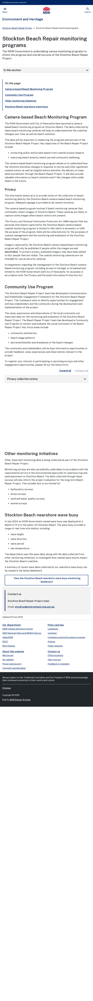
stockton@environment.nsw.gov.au (34, 606)
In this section (46, 70)
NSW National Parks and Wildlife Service (21, 633)
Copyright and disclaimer (14, 668)
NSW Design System (20, 700)
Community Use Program (19, 95)
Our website (8, 659)
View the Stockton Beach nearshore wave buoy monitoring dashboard (47, 580)
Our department (11, 625)
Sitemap (6, 688)
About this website (13, 651)
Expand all (65, 370)
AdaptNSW (7, 637)
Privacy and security (11, 664)
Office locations (55, 655)
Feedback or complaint (58, 664)
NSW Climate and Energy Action (17, 629)
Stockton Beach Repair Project (17, 28)
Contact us (54, 651)
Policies (51, 641)
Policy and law (56, 625)
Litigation (52, 633)
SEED (5, 641)
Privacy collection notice (47, 379)
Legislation (53, 629)
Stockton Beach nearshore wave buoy (26, 106)
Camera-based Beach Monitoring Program (29, 89)
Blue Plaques (8, 646)
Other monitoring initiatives (20, 100)
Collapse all (81, 370)
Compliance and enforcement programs (66, 637)
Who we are (7, 655)
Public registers (55, 646)
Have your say (54, 659)
